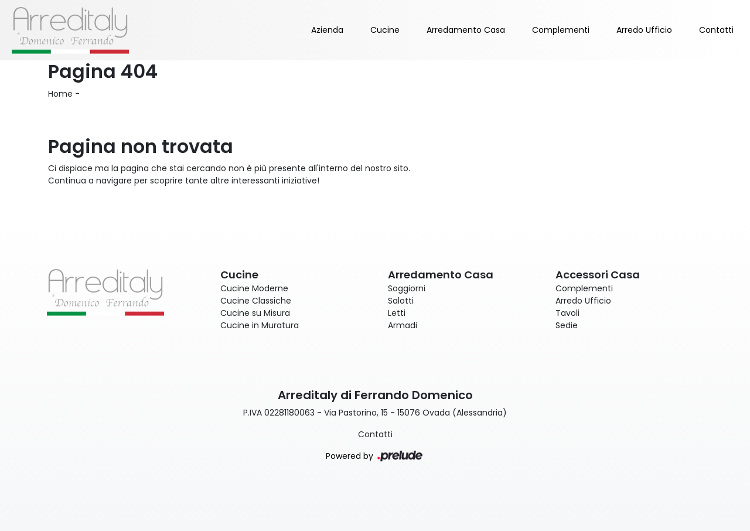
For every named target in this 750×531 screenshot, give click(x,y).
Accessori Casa (597, 274)
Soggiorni (406, 288)
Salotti (401, 301)
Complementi (560, 30)
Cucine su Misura (255, 313)
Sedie (566, 325)
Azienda (327, 30)
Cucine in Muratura (259, 325)
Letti (396, 313)
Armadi (402, 325)
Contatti (716, 30)
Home (60, 94)
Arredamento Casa (466, 30)
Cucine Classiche (255, 301)
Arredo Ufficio (644, 30)
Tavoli (567, 313)
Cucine (385, 30)
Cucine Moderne (254, 288)
